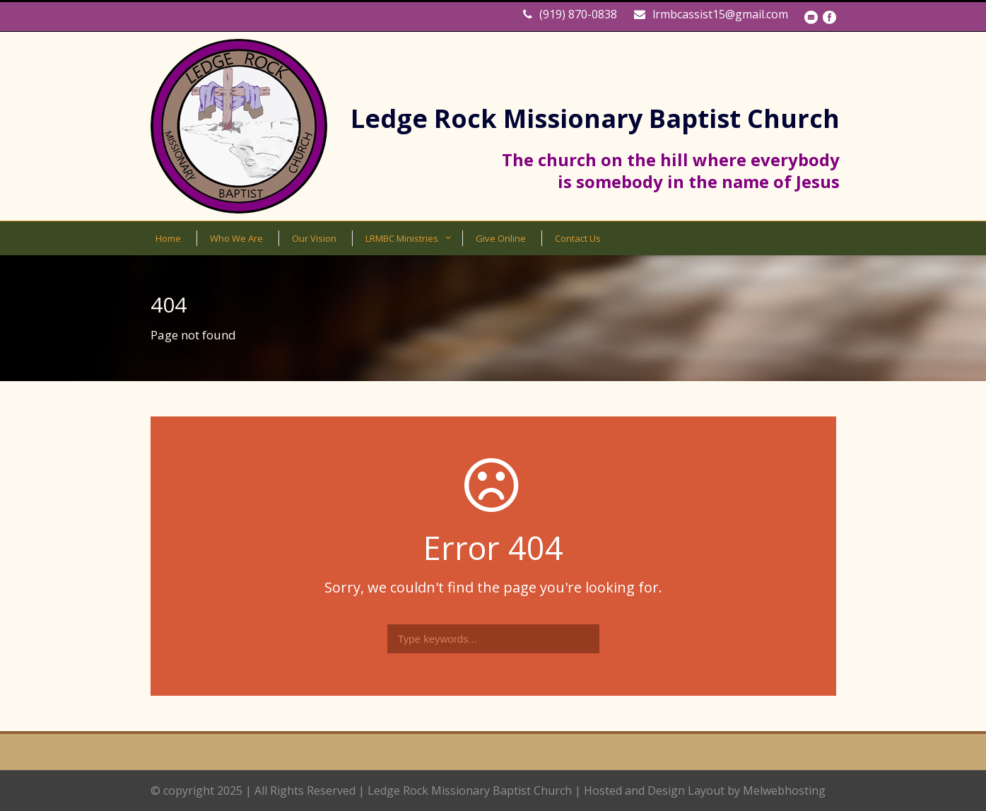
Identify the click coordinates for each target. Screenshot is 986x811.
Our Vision (314, 238)
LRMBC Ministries (401, 238)
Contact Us (578, 238)
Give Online (501, 238)
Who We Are (236, 238)
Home (168, 238)
